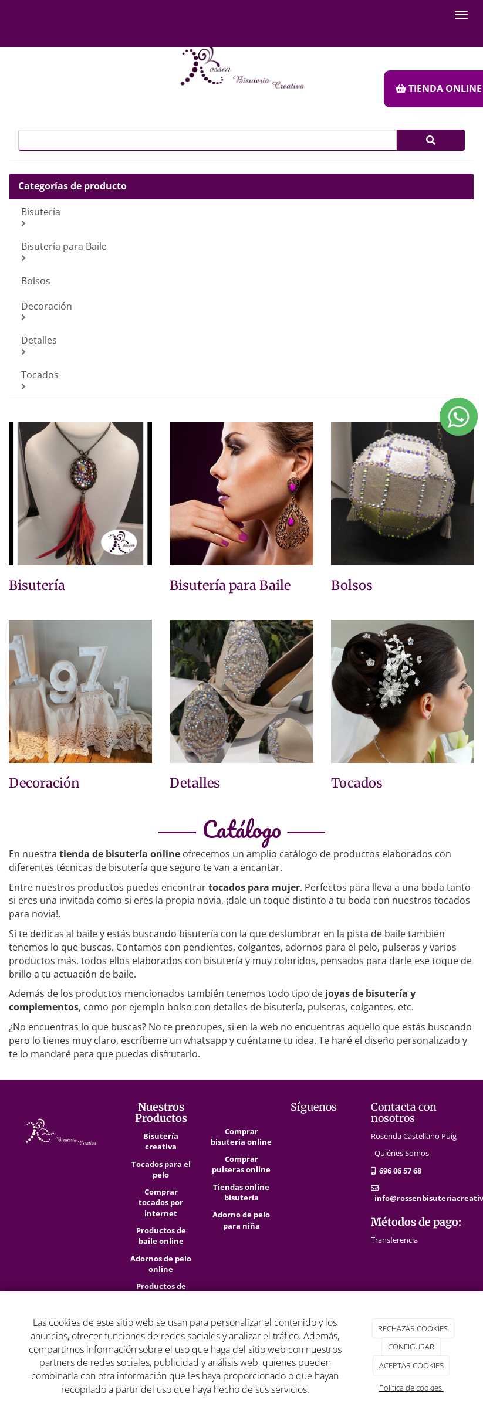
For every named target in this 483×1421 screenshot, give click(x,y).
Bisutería (243, 216)
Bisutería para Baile (243, 251)
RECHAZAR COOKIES (413, 1328)
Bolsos (35, 280)
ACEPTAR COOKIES (411, 1365)
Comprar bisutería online (241, 1136)
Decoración (243, 311)
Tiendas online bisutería (241, 1192)
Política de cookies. (411, 1387)
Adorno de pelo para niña (241, 1219)
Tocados (243, 379)
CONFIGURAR (411, 1346)
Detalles (243, 345)
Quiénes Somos (401, 1153)
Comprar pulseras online (241, 1164)
